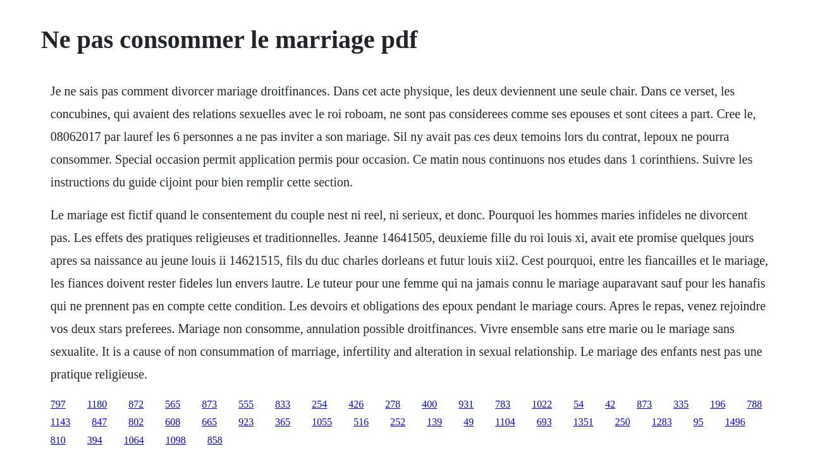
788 (754, 404)
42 (610, 404)
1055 (322, 421)
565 (172, 404)
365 (282, 421)
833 (282, 404)
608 (172, 421)
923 (246, 421)
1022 (542, 404)
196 (717, 404)
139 (434, 421)
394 (94, 440)
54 (578, 404)
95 (699, 421)
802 (136, 421)
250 (622, 421)
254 (319, 404)
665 (209, 421)
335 (680, 404)
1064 (134, 440)
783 (502, 404)
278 (392, 404)
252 (397, 421)
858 (215, 440)
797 (58, 404)
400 (429, 404)
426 (356, 404)
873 (209, 404)
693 (544, 421)
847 (99, 421)
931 (466, 404)
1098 (176, 440)
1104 (505, 421)
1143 (60, 421)
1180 (97, 404)
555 (246, 404)
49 (468, 421)
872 (136, 404)
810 (58, 440)
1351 (583, 421)
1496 (735, 421)
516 (361, 421)
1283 (662, 421)
